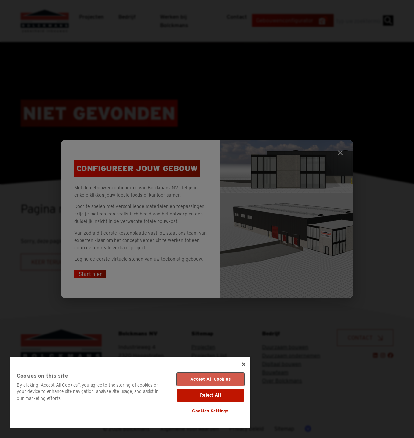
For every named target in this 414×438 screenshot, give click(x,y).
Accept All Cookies (210, 379)
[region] (130, 392)
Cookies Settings (210, 410)
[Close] (243, 364)
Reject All (210, 395)
